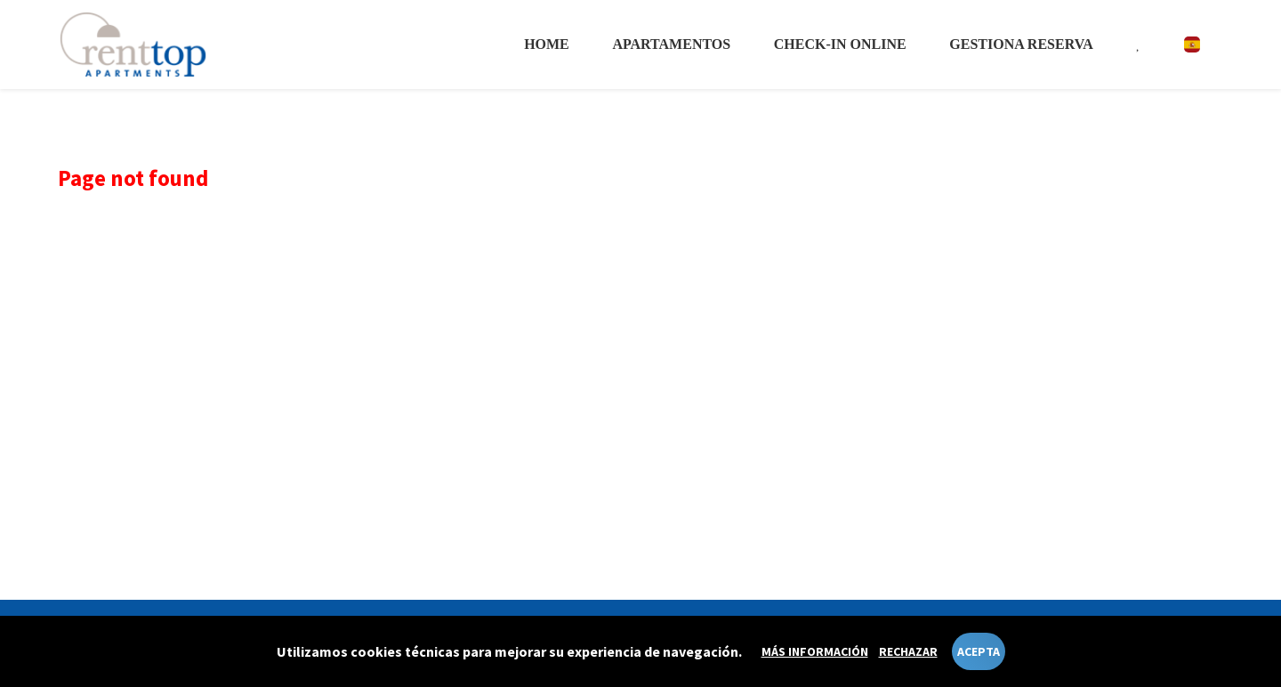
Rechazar (908, 651)
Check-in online (840, 44)
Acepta (978, 651)
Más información (814, 651)
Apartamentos (671, 44)
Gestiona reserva (1020, 44)
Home (546, 44)
